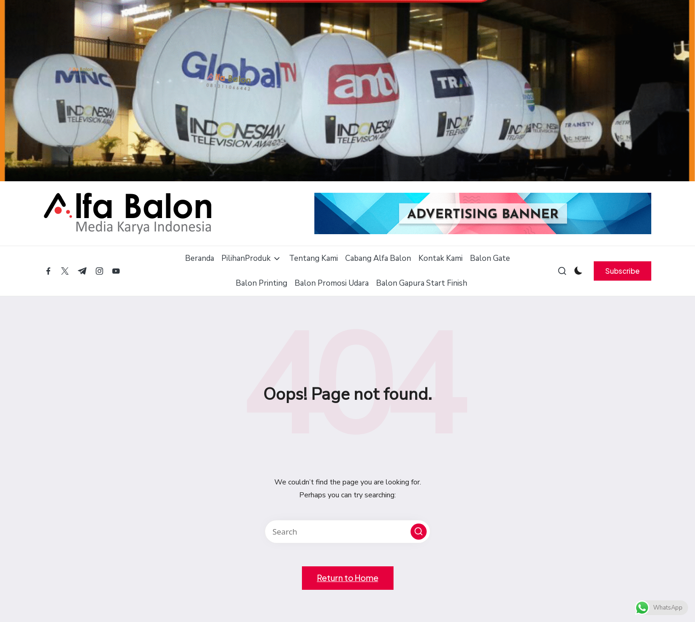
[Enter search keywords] (347, 531)
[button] (622, 271)
